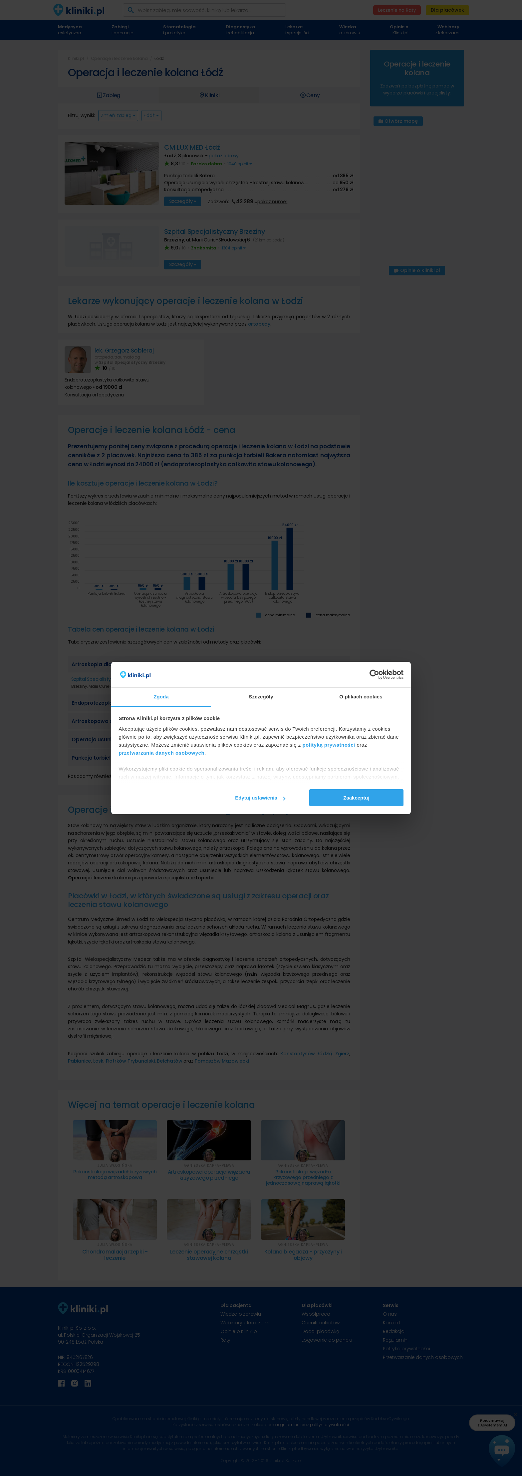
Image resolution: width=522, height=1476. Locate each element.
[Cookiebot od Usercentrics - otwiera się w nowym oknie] (374, 675)
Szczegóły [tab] (261, 696)
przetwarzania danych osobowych (162, 753)
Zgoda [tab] (161, 696)
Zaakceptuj (356, 798)
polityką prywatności (328, 745)
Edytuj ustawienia (260, 798)
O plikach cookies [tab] (360, 696)
